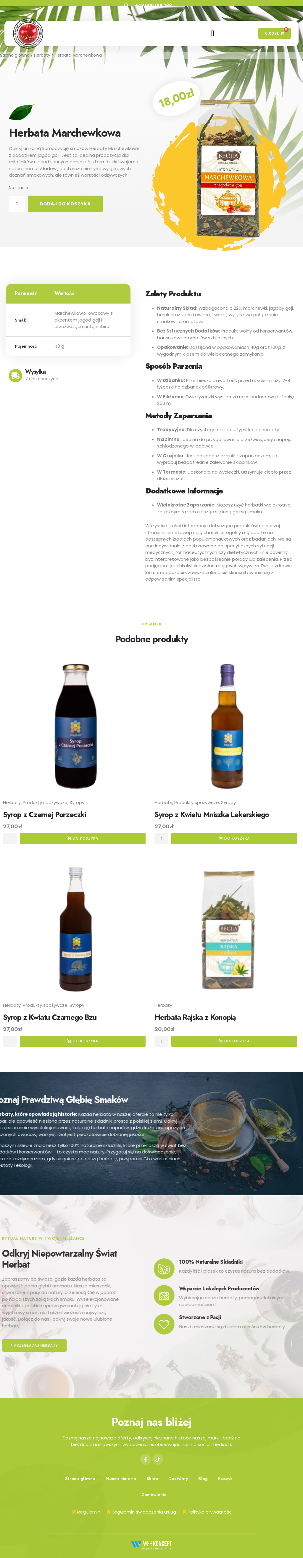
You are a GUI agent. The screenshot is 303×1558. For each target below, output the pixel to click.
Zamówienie (154, 1494)
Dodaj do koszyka (65, 204)
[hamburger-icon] (213, 33)
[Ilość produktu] (17, 204)
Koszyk (225, 1478)
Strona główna (15, 55)
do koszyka (82, 838)
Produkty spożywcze (45, 802)
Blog (203, 1478)
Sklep (152, 1478)
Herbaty (42, 55)
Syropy (77, 802)
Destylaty (178, 1478)
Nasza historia (121, 1478)
